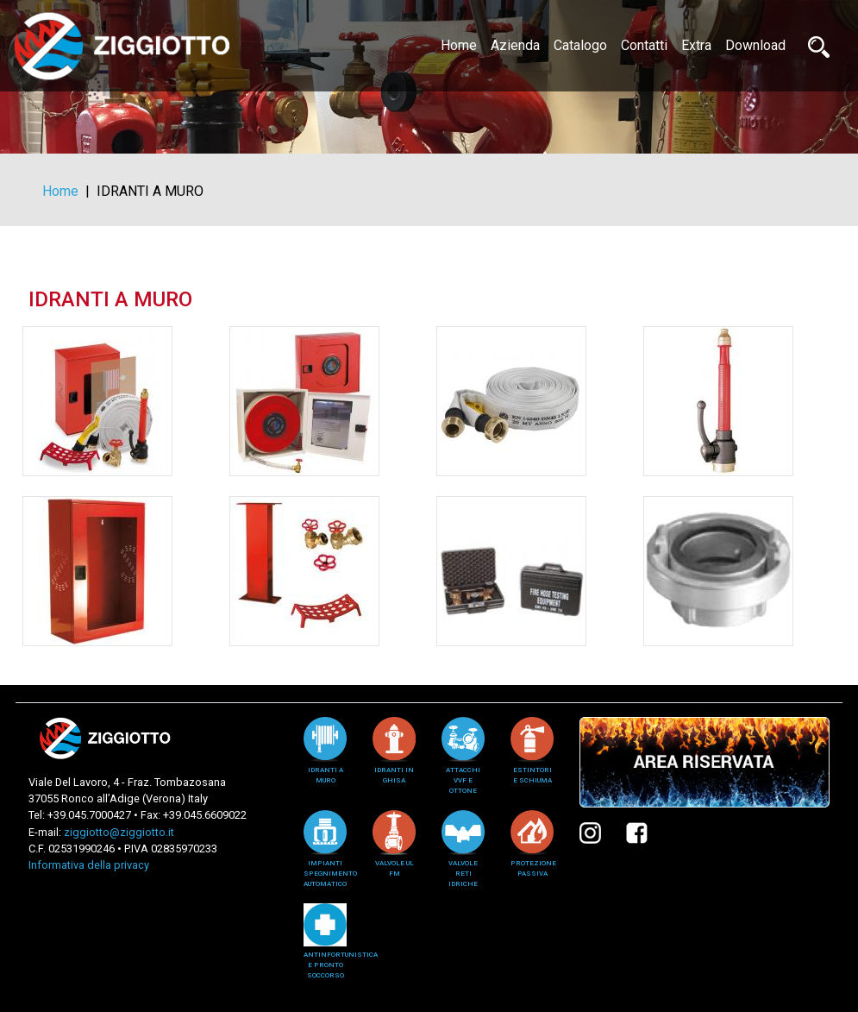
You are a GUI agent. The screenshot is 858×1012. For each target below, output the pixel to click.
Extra (696, 45)
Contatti (644, 45)
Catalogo (580, 45)
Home (462, 44)
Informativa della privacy (88, 864)
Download (755, 45)
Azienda (515, 45)
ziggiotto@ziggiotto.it (119, 832)
